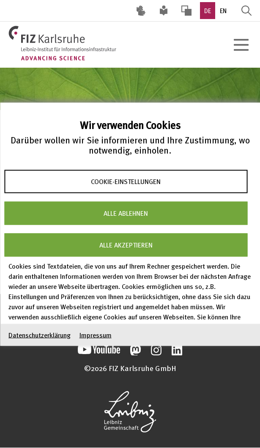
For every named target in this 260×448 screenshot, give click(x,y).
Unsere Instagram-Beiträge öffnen (156, 350)
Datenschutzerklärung (39, 335)
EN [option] (223, 10)
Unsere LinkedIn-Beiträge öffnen (177, 350)
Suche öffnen (246, 10)
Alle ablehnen (126, 213)
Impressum (95, 335)
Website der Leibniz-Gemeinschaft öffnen (130, 411)
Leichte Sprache (163, 10)
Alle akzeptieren (126, 245)
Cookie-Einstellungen (126, 181)
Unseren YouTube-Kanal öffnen (99, 350)
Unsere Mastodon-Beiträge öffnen (135, 350)
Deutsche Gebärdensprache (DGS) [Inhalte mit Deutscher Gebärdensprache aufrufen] (140, 10)
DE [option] (207, 10)
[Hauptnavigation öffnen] (241, 44)
